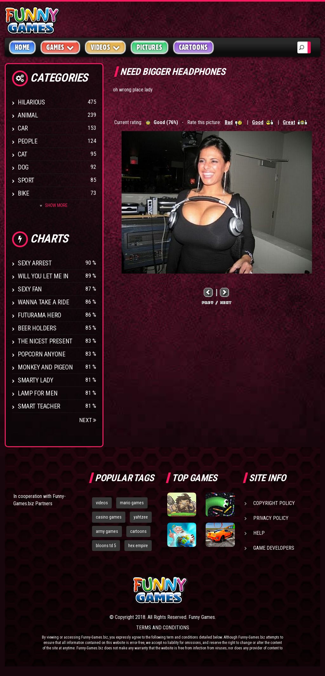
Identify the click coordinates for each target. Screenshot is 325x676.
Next (87, 420)
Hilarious (31, 102)
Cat (22, 154)
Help (259, 533)
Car (23, 128)
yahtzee (141, 517)
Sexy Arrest (35, 263)
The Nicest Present (45, 341)
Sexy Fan (30, 289)
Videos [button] (105, 47)
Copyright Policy (274, 503)
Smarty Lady (35, 380)
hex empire (138, 545)
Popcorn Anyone (41, 354)
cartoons (138, 531)
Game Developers (273, 548)
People (27, 141)
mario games (132, 502)
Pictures (149, 47)
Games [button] (60, 47)
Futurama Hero (39, 315)
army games (107, 531)
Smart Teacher (39, 406)
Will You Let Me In (43, 276)
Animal (28, 115)
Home (22, 47)
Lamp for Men (37, 393)
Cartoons (193, 47)
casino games (109, 517)
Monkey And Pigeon (45, 367)
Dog (23, 167)
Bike (23, 193)
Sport (26, 180)
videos (102, 502)
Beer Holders (37, 328)
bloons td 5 (106, 545)
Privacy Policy (271, 518)
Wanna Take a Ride (43, 302)
